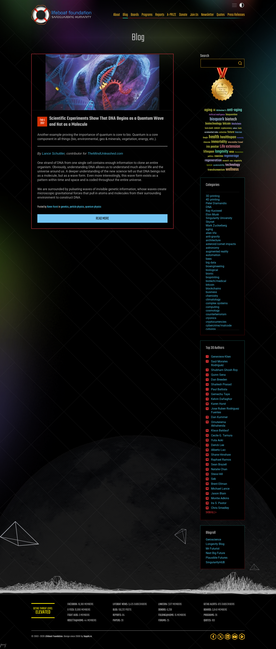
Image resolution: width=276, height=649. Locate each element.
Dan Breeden (219, 379)
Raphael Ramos (221, 459)
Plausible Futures (216, 557)
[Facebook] (213, 637)
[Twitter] (220, 637)
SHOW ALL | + (211, 512)
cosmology (213, 310)
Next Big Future (215, 553)
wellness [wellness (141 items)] (232, 169)
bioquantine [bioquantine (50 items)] (231, 114)
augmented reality (217, 251)
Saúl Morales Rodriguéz (219, 363)
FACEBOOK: (74, 604)
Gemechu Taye (220, 394)
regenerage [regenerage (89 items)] (231, 156)
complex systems (217, 303)
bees (209, 258)
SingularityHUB (215, 562)
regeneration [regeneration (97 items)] (213, 160)
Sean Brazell (219, 464)
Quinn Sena (218, 374)
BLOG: (116, 610)
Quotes (221, 15)
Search (240, 63)
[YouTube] (235, 637)
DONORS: (163, 610)
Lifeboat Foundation (54, 636)
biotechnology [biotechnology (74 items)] (213, 124)
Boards (135, 15)
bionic (209, 273)
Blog (125, 15)
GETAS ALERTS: (211, 604)
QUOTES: (208, 620)
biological (212, 270)
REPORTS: (118, 615)
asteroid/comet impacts (221, 244)
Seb (213, 479)
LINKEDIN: (163, 604)
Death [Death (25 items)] (240, 128)
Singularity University (219, 218)
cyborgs (211, 329)
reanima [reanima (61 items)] (218, 156)
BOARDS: (208, 610)
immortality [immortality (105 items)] (219, 142)
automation (213, 255)
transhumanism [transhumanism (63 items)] (216, 170)
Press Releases (236, 15)
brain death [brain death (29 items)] (209, 128)
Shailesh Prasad (221, 384)
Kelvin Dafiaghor (221, 399)
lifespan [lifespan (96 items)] (208, 152)
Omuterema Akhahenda (218, 424)
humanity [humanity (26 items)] (240, 138)
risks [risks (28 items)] (231, 161)
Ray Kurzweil (214, 210)
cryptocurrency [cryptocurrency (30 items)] (226, 128)
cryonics (211, 318)
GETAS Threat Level (43, 611)
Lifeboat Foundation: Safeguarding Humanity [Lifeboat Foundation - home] (61, 15)
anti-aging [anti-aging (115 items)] (234, 110)
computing (212, 307)
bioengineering (215, 266)
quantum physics (93, 207)
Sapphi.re (88, 636)
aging (209, 229)
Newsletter (207, 15)
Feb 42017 (42, 121)
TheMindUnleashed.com (105, 153)
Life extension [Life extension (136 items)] (230, 146)
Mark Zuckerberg (216, 225)
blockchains (213, 288)
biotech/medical (216, 281)
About (116, 15)
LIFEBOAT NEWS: (121, 604)
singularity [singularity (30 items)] (238, 161)
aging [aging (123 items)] (208, 110)
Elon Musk (212, 214)
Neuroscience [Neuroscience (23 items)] (239, 152)
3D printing (213, 196)
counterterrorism (216, 314)
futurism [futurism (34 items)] (238, 132)
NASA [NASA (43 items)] (231, 152)
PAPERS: (118, 620)
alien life (211, 233)
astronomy (212, 247)
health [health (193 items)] (214, 137)
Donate (183, 15)
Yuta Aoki (217, 440)
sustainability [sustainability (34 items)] (218, 165)
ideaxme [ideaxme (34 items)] (206, 142)
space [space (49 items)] (209, 165)
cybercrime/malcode (219, 325)
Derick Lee (217, 445)
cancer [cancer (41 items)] (217, 128)
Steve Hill (217, 474)
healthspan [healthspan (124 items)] (228, 137)
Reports (159, 15)
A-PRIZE (171, 15)
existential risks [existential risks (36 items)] (211, 132)
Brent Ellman (219, 484)
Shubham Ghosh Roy (224, 370)
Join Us (194, 15)
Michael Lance (220, 488)
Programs (147, 15)
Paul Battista (219, 389)
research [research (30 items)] (225, 161)
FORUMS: (163, 620)
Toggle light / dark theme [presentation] (241, 5)
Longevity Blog (215, 544)
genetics (65, 207)
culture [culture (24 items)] (235, 128)
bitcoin (210, 284)
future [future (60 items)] (230, 132)
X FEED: (72, 610)
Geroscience (213, 539)
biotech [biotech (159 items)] (231, 119)
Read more (102, 218)
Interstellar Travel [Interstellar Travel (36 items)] (235, 142)
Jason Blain (218, 493)
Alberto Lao (218, 450)
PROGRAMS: (209, 615)
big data (211, 262)
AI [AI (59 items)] (214, 110)
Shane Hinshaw (221, 454)
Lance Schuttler (53, 153)
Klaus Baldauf (220, 430)
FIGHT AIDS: (74, 615)
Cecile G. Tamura (221, 435)
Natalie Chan (219, 469)
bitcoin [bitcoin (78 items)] (227, 124)
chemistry (212, 295)
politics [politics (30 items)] (210, 156)
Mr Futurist (212, 548)
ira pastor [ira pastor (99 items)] (212, 147)
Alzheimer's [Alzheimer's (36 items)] (221, 110)
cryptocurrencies (216, 321)
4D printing (213, 199)
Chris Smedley (220, 508)
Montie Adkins (220, 498)
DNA (208, 207)
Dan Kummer (219, 417)
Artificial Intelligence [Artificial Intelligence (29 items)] (217, 115)
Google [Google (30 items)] (205, 138)
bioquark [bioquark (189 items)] (217, 119)
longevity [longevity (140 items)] (221, 151)
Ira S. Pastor (218, 503)
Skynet (210, 221)
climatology (213, 299)
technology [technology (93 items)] (232, 165)
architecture (213, 240)
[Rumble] (242, 637)
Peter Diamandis (216, 203)
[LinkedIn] (227, 637)
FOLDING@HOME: (167, 615)
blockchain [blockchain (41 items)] (236, 124)
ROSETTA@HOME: (77, 620)
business (211, 292)
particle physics (77, 207)
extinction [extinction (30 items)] (223, 132)
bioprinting (212, 277)
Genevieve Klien (221, 356)
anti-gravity (213, 236)
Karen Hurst (52, 207)
